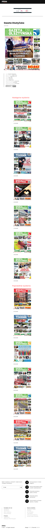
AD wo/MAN (30, 512)
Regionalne (11, 80)
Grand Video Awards (32, 516)
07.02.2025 (17, 83)
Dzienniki (11, 78)
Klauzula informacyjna (10, 518)
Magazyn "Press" (31, 509)
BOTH (30, 527)
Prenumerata (7, 513)
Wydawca (6, 510)
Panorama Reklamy (32, 515)
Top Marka (30, 513)
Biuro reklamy (7, 512)
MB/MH (38, 527)
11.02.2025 (15, 82)
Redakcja (6, 509)
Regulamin (7, 517)
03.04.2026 (17, 81)
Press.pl (29, 510)
